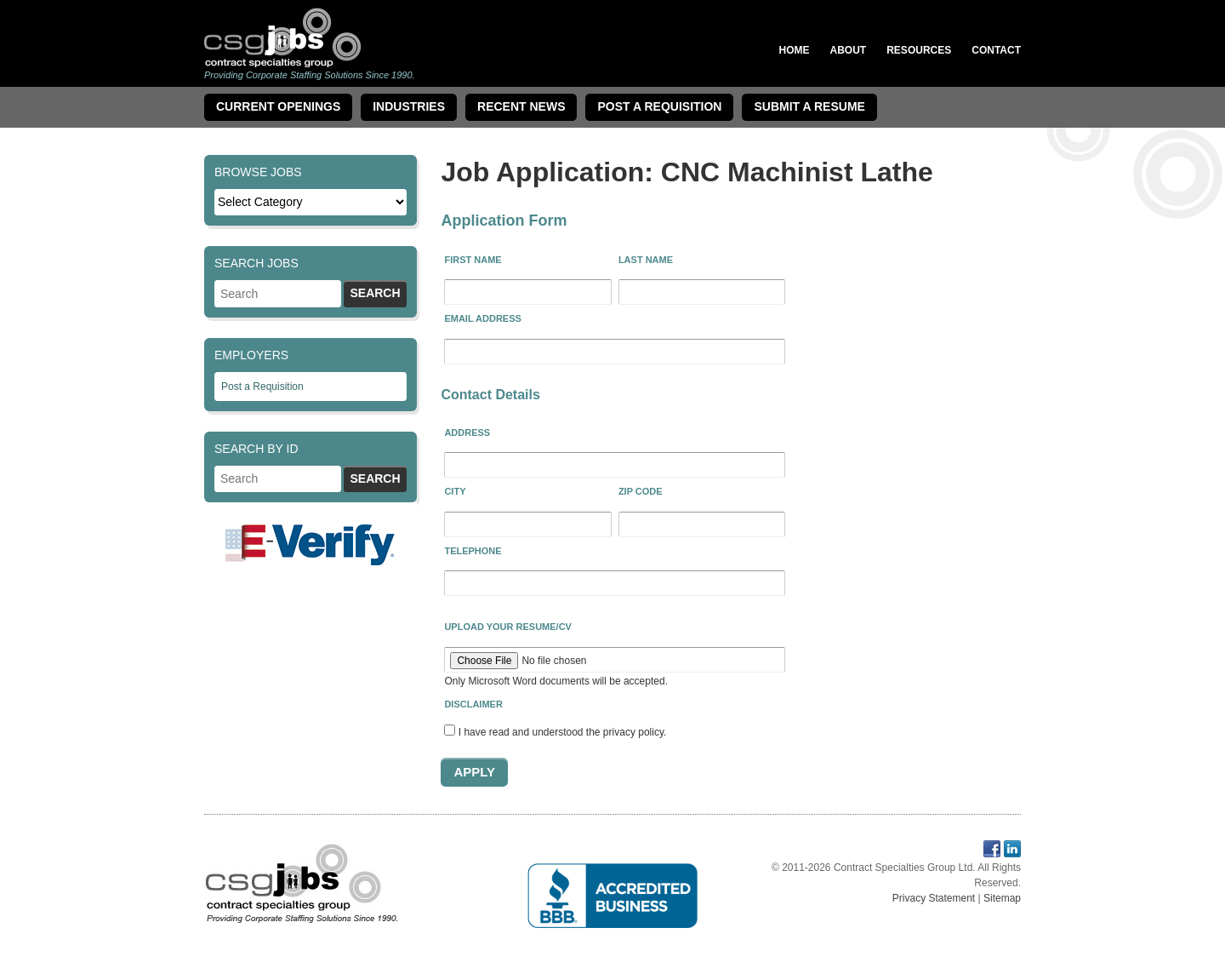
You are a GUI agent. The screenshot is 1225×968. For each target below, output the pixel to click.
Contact (996, 50)
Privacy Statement (933, 898)
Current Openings (278, 106)
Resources (918, 50)
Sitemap (1002, 898)
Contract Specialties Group (283, 37)
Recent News (521, 106)
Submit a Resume (809, 106)
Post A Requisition (659, 106)
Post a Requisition (262, 386)
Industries (409, 106)
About (848, 50)
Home (794, 50)
